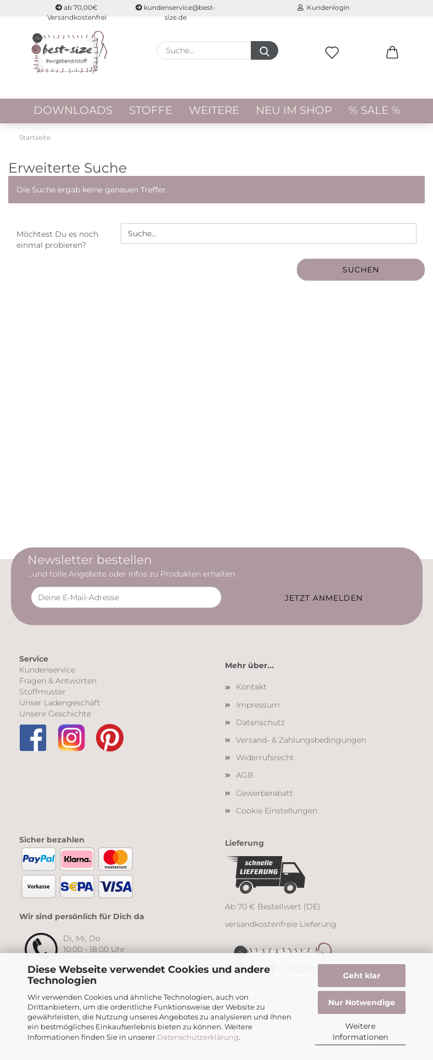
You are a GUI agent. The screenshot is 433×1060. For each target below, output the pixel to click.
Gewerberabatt (264, 793)
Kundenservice (47, 670)
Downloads (73, 110)
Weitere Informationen (360, 1031)
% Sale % (374, 110)
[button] (392, 64)
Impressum (258, 705)
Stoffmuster (42, 692)
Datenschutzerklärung (198, 1037)
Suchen (360, 270)
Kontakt (251, 687)
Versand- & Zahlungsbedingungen (301, 740)
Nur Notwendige (361, 1002)
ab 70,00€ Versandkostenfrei (76, 9)
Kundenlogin (323, 7)
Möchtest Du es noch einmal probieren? (57, 239)
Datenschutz (260, 722)
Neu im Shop (294, 110)
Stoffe (150, 110)
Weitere (214, 110)
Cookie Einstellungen (276, 811)
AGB (245, 775)
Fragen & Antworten (58, 681)
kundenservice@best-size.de (176, 9)
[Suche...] (264, 50)
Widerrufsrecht (265, 757)
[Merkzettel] (332, 64)
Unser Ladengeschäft (59, 703)
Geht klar (361, 976)
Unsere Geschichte (55, 714)
